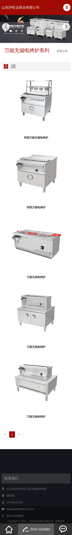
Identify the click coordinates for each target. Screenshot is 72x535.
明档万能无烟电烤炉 (36, 137)
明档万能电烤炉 (36, 207)
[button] (66, 7)
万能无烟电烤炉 (36, 277)
